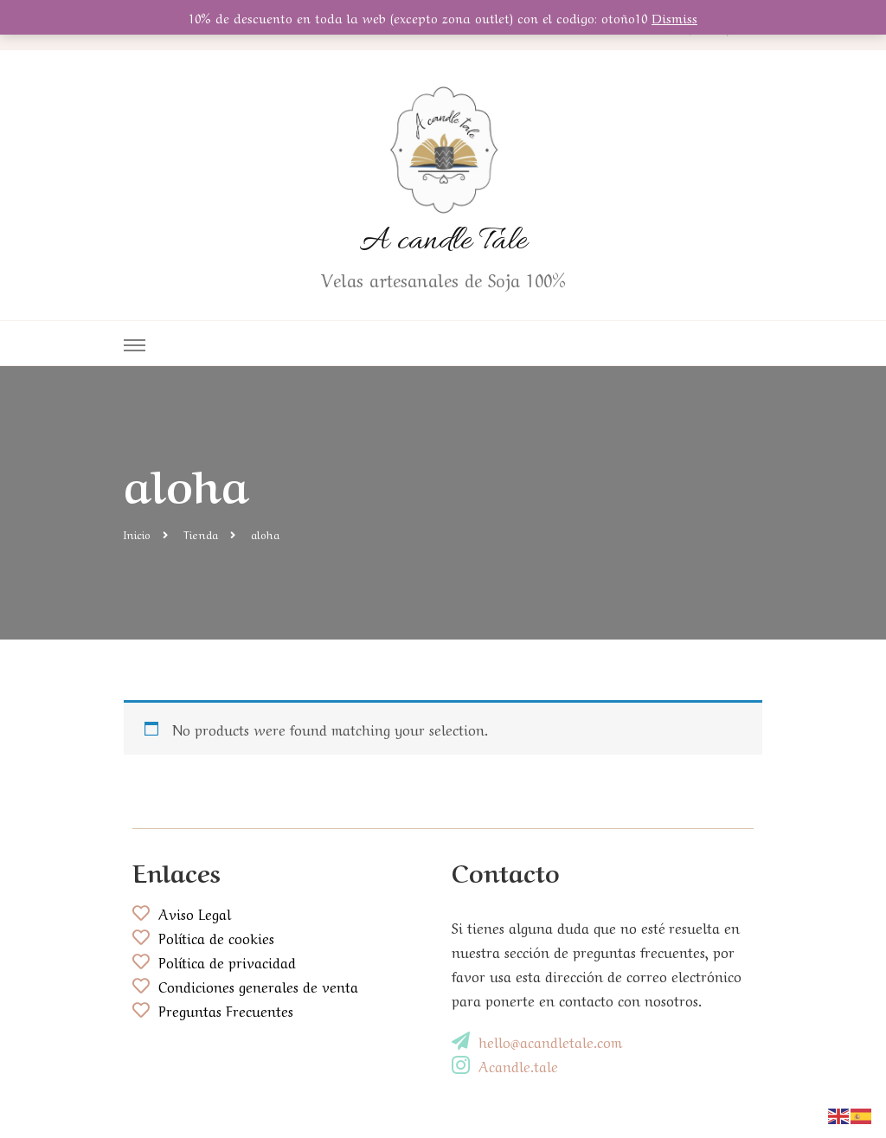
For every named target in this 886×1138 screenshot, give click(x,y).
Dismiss (674, 17)
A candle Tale (443, 241)
